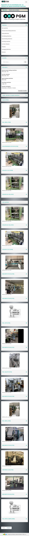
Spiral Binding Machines (7, 38)
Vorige (3, 527)
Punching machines (6, 41)
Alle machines (5, 28)
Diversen (4, 52)
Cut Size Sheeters (6, 44)
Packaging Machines (6, 49)
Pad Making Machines (6, 36)
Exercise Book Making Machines (9, 30)
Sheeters (4, 46)
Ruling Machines (5, 33)
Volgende (9, 527)
